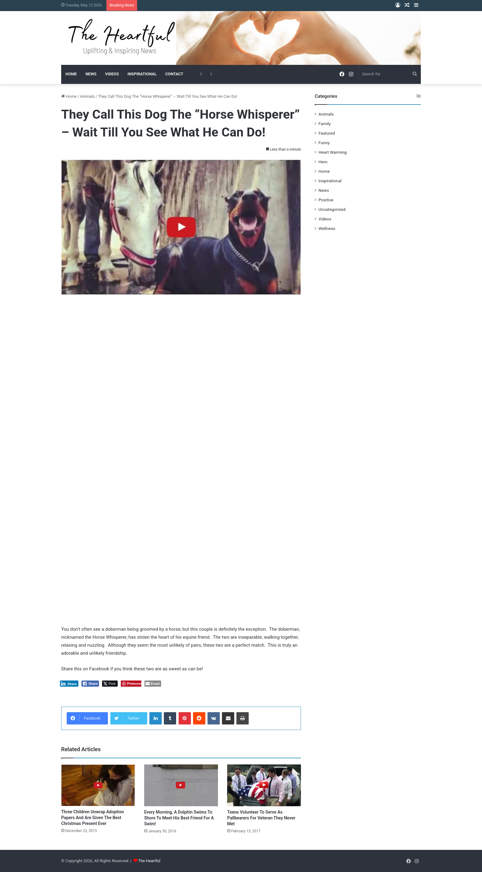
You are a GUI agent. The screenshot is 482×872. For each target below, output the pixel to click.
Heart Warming (332, 152)
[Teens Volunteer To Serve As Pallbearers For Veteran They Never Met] (264, 785)
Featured (326, 133)
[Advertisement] (181, 347)
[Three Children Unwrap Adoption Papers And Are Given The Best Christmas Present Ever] (98, 785)
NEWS (91, 74)
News (323, 190)
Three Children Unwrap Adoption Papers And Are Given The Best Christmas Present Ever (92, 817)
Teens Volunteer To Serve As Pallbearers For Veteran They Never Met (261, 818)
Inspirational (330, 180)
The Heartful (149, 860)
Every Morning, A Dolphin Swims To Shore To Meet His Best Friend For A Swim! (179, 818)
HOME (71, 74)
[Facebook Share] (90, 684)
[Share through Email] (152, 684)
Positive (325, 199)
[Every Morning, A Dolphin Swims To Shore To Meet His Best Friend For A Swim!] (181, 785)
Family (324, 123)
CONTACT (174, 74)
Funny (324, 142)
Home (69, 96)
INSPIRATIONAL (142, 74)
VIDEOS (112, 74)
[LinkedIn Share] (69, 684)
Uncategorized (332, 209)
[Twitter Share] (110, 684)
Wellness (326, 228)
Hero (322, 161)
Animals (87, 96)
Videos (324, 218)
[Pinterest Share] (131, 684)
